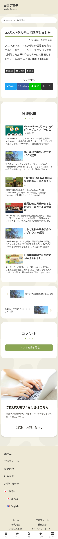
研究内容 (9, 468)
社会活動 (9, 476)
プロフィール (11, 461)
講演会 (10, 71)
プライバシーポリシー (42, 529)
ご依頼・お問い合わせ (29, 427)
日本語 (20, 71)
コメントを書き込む (29, 347)
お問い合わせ (11, 483)
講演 (30, 71)
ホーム (8, 453)
